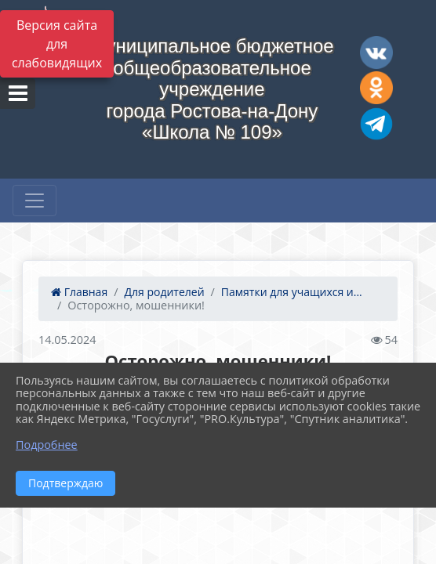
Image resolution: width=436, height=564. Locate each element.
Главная (79, 291)
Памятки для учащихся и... (291, 291)
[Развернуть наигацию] (34, 200)
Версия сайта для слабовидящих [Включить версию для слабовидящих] (57, 43)
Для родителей (164, 291)
